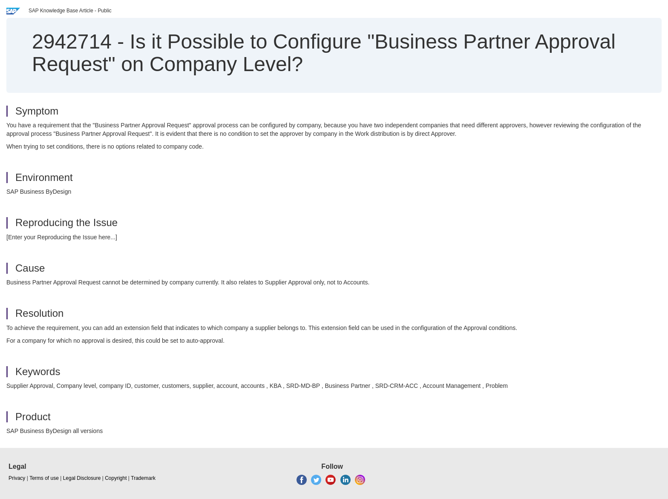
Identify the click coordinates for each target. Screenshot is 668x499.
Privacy (17, 478)
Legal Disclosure (82, 478)
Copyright (116, 478)
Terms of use (44, 478)
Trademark (143, 478)
